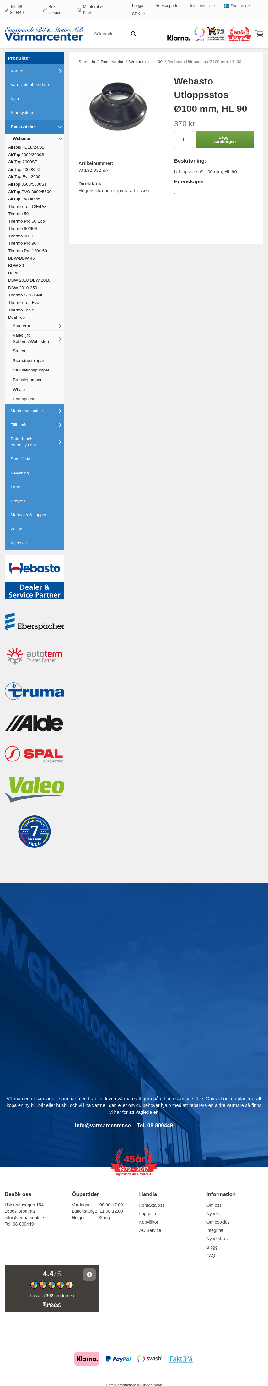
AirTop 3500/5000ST (27, 184)
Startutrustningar (28, 360)
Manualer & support (29, 514)
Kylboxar (19, 542)
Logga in (140, 5)
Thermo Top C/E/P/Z (27, 206)
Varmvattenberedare (30, 84)
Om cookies (218, 1222)
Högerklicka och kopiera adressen (113, 190)
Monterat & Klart (90, 9)
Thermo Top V (21, 310)
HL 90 (14, 273)
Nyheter (214, 1213)
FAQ (210, 1255)
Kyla (15, 98)
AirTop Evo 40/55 (24, 199)
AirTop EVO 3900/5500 (29, 191)
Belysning (20, 473)
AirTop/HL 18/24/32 (26, 147)
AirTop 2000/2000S (26, 154)
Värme (37, 71)
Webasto (38, 138)
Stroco (19, 351)
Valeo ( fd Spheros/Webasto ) (38, 338)
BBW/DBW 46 (21, 258)
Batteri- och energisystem (37, 441)
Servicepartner (169, 5)
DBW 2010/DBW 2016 (29, 280)
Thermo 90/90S (22, 228)
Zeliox (16, 529)
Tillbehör (37, 425)
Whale (19, 389)
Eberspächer (25, 399)
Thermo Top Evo (23, 302)
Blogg (212, 1247)
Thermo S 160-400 (26, 295)
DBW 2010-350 (22, 287)
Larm (15, 487)
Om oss (214, 1205)
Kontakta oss (151, 1205)
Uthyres (18, 501)
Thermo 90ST (21, 236)
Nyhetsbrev (217, 1238)
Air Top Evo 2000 (24, 176)
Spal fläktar (21, 459)
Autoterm (38, 325)
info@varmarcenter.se (26, 1217)
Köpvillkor (148, 1222)
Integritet (214, 1230)
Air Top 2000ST (22, 162)
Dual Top (16, 317)
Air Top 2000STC (24, 169)
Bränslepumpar (27, 379)
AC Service (150, 1230)
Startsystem (22, 112)
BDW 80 (16, 265)
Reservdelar (37, 127)
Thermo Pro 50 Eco (26, 221)
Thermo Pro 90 (22, 243)
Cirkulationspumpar (31, 370)
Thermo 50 (18, 213)
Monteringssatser (37, 411)
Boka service (52, 9)
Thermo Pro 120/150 (27, 250)
